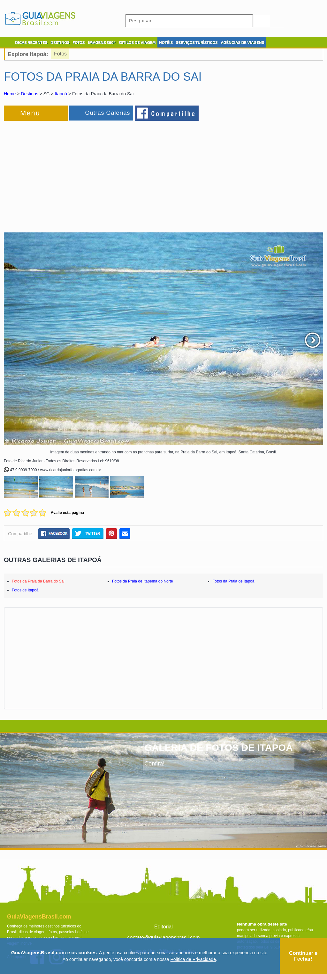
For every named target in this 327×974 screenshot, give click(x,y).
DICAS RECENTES (31, 42)
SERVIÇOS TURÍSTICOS (196, 42)
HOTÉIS (166, 42)
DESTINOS (59, 42)
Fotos (60, 53)
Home (10, 93)
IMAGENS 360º (101, 42)
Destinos (29, 93)
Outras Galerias (107, 113)
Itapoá (61, 93)
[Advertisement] (73, 173)
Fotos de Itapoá (25, 590)
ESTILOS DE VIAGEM (137, 42)
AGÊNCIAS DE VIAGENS (242, 42)
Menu (30, 113)
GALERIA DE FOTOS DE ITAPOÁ (218, 747)
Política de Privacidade (193, 959)
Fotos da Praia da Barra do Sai (38, 581)
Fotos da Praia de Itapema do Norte (142, 581)
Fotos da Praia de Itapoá (233, 581)
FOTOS (78, 42)
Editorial (163, 926)
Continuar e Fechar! (303, 956)
